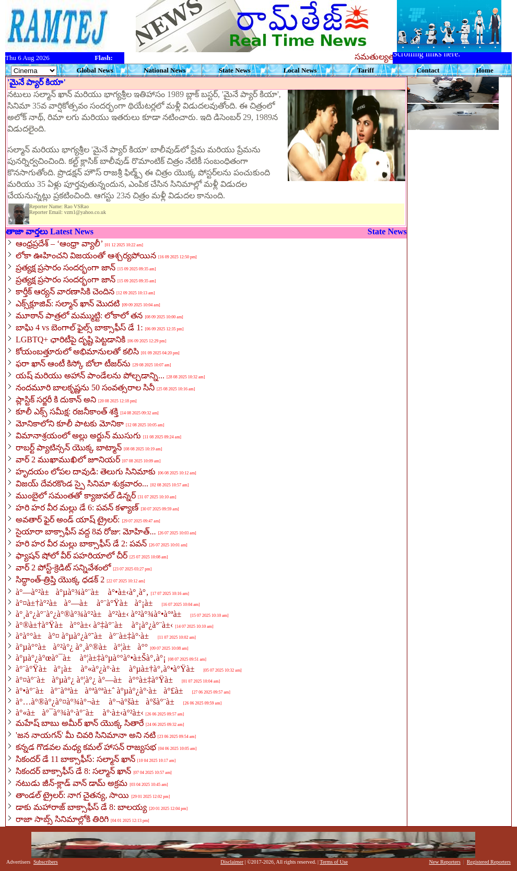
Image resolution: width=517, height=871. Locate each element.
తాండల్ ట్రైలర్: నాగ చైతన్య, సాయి (72, 795)
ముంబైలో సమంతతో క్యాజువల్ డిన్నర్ (76, 495)
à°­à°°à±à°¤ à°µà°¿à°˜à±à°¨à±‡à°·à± (86, 635)
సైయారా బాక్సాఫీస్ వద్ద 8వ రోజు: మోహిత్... (86, 531)
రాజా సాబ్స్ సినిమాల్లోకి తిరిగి (62, 819)
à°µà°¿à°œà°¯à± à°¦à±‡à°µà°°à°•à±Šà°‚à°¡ (91, 657)
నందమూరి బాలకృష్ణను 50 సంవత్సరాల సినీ (85, 387)
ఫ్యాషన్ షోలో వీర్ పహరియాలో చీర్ (72, 555)
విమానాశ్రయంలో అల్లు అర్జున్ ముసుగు (78, 435)
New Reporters (445, 862)
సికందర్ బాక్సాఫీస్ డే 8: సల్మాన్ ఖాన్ (73, 771)
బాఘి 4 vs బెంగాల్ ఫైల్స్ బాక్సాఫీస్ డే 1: (79, 327)
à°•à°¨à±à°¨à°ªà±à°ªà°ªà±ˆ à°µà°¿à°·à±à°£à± (103, 690)
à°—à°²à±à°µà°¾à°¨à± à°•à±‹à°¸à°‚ (82, 592)
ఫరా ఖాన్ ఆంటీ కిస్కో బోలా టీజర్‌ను (73, 363)
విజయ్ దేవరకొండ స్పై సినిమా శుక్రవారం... (82, 483)
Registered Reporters (489, 862)
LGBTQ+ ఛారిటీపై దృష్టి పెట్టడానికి (70, 339)
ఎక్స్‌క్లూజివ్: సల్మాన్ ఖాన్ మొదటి (68, 303)
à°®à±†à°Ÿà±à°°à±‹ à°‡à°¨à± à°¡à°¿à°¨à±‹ (94, 625)
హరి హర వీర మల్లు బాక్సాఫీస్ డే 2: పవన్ (81, 543)
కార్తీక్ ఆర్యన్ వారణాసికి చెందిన (65, 291)
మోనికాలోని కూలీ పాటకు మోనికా (70, 423)
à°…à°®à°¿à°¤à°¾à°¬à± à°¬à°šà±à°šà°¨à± (98, 701)
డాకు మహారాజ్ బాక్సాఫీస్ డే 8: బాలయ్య (81, 807)
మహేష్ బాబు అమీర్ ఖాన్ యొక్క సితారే (80, 723)
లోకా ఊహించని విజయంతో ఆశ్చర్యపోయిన (86, 255)
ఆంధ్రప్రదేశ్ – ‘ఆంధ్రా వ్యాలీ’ (59, 243)
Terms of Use (334, 862)
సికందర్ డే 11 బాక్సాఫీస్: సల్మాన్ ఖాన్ (75, 759)
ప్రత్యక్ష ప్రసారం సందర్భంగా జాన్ (66, 267)
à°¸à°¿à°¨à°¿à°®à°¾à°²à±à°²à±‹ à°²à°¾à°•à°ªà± (102, 614)
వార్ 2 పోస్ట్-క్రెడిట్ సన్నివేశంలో (63, 567)
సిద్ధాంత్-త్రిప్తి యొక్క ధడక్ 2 (60, 579)
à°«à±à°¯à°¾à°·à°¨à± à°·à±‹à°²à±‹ (80, 712)
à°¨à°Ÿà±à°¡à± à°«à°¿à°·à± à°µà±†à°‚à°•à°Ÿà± (108, 668)
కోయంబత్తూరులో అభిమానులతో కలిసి (77, 351)
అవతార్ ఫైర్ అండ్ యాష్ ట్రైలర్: (68, 519)
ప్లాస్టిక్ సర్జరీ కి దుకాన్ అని (56, 399)
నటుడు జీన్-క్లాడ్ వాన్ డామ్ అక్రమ (72, 783)
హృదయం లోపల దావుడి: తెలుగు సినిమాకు (86, 471)
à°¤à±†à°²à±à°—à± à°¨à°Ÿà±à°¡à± (87, 603)
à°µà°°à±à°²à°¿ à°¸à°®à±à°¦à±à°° (82, 646)
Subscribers (45, 862)
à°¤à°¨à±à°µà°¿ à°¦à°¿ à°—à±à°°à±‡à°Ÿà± (98, 679)
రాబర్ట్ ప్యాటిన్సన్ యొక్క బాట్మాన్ (69, 447)
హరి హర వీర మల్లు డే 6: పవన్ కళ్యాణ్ (77, 507)
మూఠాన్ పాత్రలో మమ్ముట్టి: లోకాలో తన (79, 315)
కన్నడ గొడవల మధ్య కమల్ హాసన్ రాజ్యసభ (86, 747)
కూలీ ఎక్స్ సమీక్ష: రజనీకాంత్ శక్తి (67, 411)
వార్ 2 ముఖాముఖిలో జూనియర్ (68, 459)
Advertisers (18, 862)
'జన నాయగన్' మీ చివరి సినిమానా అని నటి (86, 735)
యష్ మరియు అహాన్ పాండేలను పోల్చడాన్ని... (90, 375)
